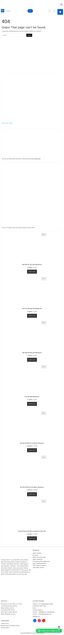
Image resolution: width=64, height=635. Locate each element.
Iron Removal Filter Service (9, 606)
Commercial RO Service (8, 610)
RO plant (35, 555)
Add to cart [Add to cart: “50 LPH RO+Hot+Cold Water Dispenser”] (32, 450)
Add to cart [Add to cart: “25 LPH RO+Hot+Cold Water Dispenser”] (32, 494)
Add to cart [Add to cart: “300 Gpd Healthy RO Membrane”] (32, 359)
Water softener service (7, 608)
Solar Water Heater (38, 567)
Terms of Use (5, 623)
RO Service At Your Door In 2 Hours (11, 604)
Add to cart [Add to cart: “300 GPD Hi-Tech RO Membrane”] (32, 271)
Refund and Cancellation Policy (10, 625)
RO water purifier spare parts (41, 561)
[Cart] (60, 12)
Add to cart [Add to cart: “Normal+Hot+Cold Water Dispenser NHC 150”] (32, 538)
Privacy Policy (5, 627)
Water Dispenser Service (8, 614)
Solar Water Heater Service (9, 612)
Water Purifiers (37, 553)
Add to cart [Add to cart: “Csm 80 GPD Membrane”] (32, 404)
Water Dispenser (38, 559)
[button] (49, 631)
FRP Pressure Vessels (39, 565)
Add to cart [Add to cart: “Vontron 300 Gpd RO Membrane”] (32, 315)
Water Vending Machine (40, 563)
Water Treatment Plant (39, 557)
